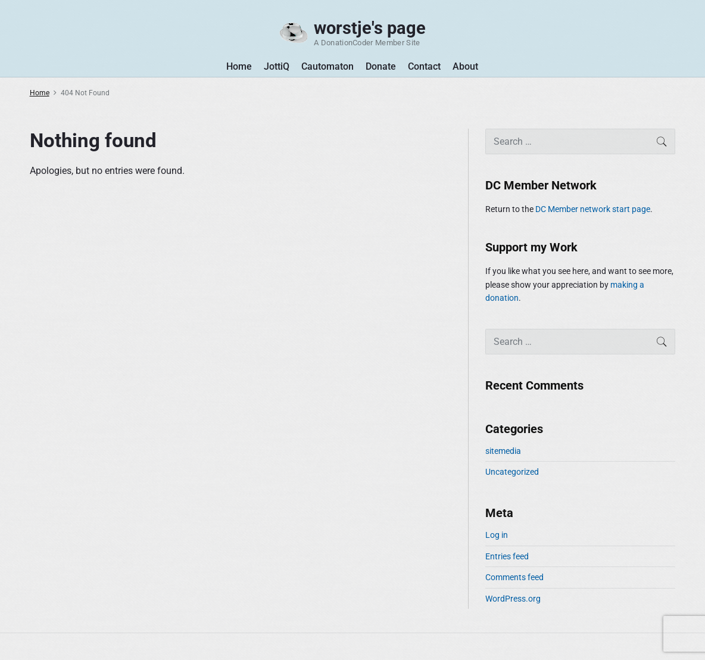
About (465, 66)
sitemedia (503, 451)
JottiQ (276, 66)
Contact (424, 66)
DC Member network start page (592, 209)
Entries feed (507, 556)
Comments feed (514, 577)
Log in (496, 535)
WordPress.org (513, 598)
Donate (381, 66)
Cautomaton (327, 66)
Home (239, 66)
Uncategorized (512, 472)
